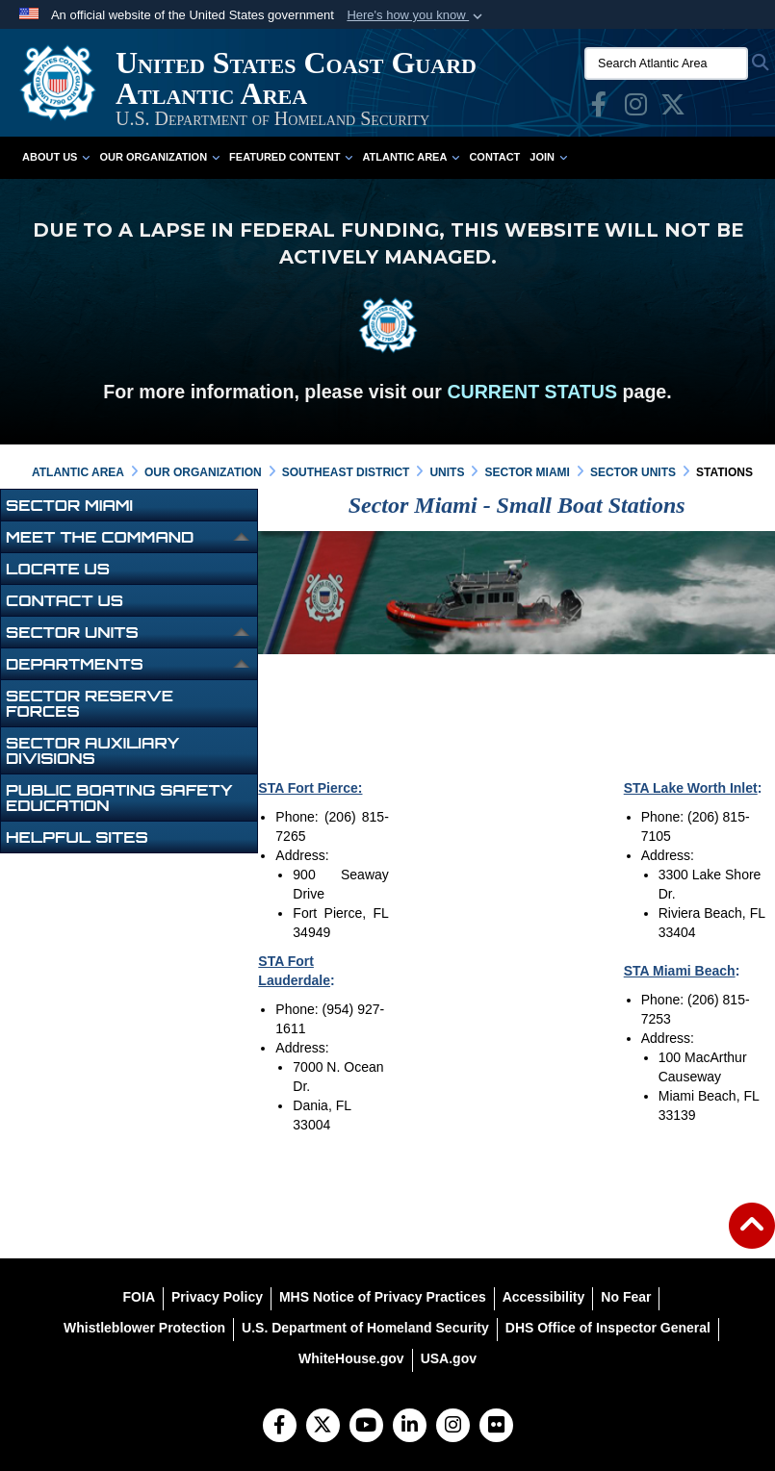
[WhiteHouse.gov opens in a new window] (351, 1358)
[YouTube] (366, 1426)
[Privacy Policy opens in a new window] (217, 1297)
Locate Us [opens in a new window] (58, 568)
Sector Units (72, 632)
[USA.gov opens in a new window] (449, 1358)
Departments (74, 663)
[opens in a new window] (599, 108)
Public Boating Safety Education (119, 797)
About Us (56, 157)
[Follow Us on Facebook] (280, 1426)
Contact (494, 157)
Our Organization (159, 157)
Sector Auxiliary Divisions (93, 750)
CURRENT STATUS (532, 391)
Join (548, 157)
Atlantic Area (410, 157)
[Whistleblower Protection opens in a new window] (144, 1327)
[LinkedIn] (409, 1426)
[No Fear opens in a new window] (626, 1297)
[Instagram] (453, 1426)
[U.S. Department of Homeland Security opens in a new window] (365, 1327)
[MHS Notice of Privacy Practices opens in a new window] (382, 1297)
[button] (416, 15)
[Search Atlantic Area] (666, 63)
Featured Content (290, 157)
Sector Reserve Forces (89, 703)
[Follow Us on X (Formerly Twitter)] (323, 1426)
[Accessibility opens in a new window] (544, 1297)
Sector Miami (69, 505)
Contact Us (64, 600)
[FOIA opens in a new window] (139, 1297)
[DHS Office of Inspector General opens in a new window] (607, 1327)
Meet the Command (100, 536)
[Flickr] (496, 1426)
